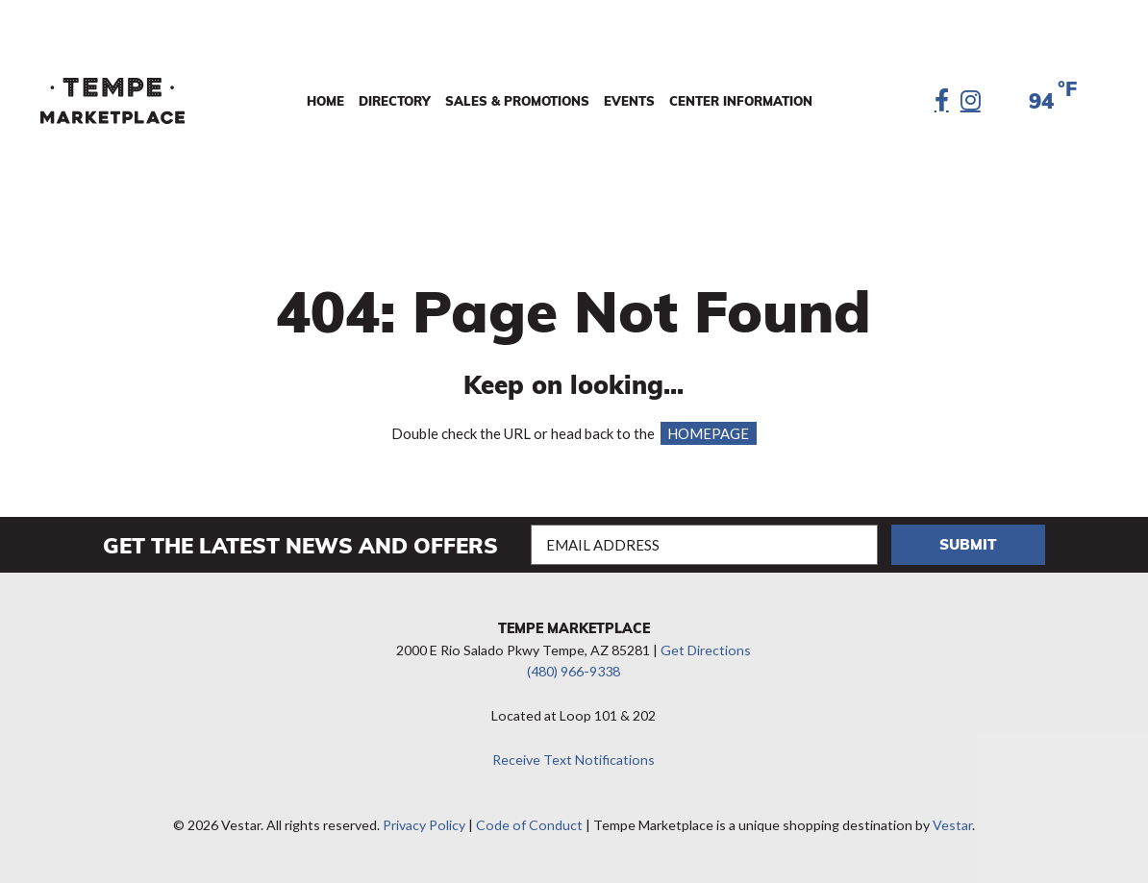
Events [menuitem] (629, 101)
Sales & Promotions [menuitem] (517, 101)
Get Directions (706, 650)
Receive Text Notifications (573, 759)
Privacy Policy (424, 825)
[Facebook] (942, 100)
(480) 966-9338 (573, 671)
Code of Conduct (529, 825)
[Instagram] (971, 100)
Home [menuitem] (325, 101)
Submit (968, 543)
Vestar (952, 825)
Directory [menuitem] (395, 101)
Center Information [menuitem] (740, 101)
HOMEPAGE (708, 433)
